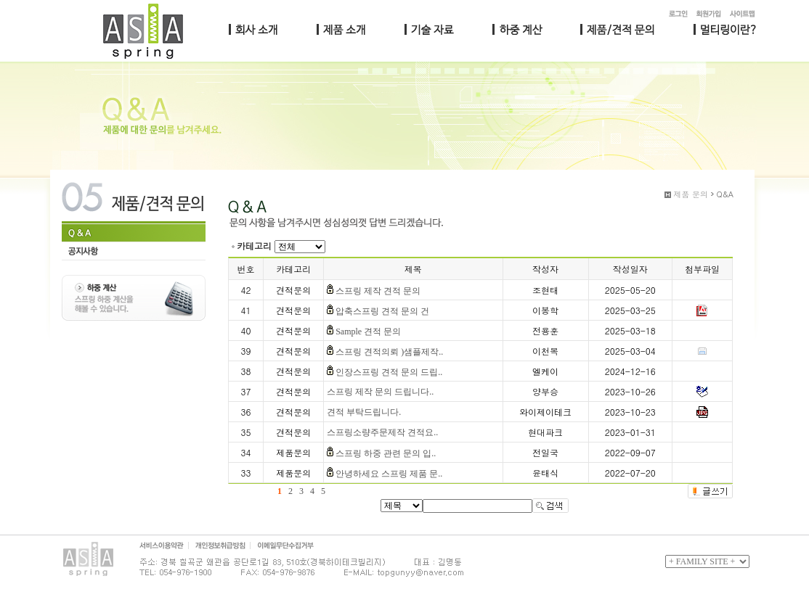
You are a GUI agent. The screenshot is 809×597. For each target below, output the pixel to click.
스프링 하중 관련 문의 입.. (386, 453)
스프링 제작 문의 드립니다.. (380, 392)
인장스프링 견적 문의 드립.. (389, 372)
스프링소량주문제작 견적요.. (382, 432)
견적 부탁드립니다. (364, 412)
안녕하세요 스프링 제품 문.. (389, 474)
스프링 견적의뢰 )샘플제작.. (389, 352)
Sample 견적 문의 (368, 331)
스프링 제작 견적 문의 (378, 291)
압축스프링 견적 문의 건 (382, 311)
